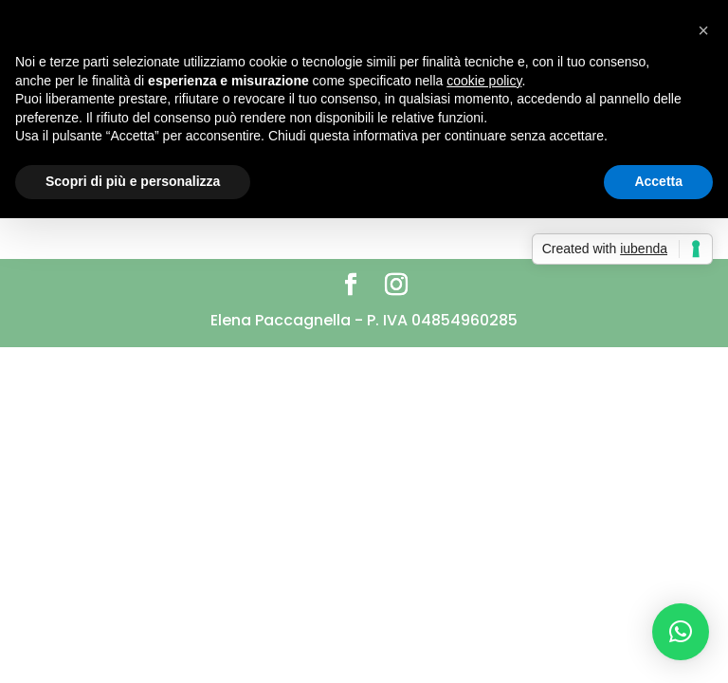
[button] (680, 631)
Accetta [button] (658, 181)
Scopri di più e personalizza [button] (133, 181)
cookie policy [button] (483, 80)
